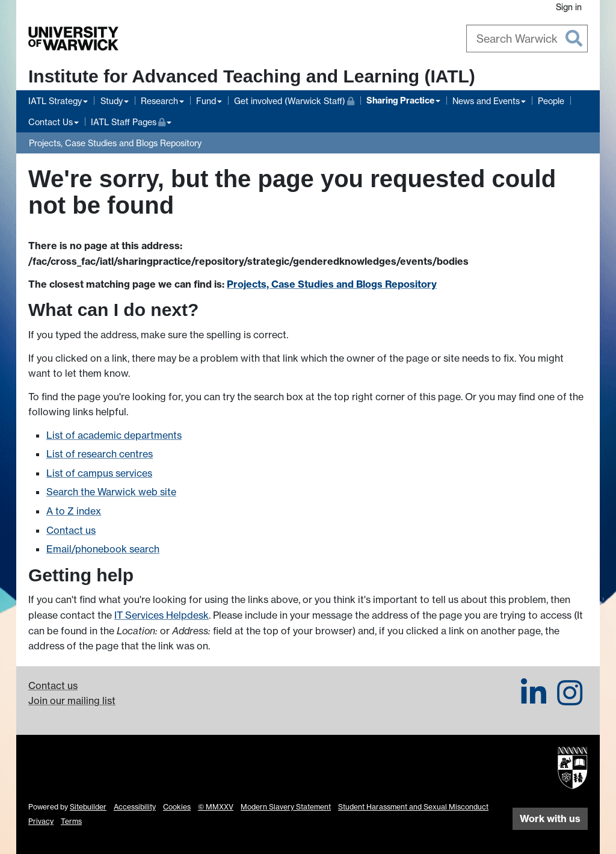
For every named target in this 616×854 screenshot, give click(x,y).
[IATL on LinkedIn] (534, 700)
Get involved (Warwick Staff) (294, 99)
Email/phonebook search (102, 549)
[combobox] (527, 38)
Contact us (71, 530)
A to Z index (73, 511)
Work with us (550, 818)
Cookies (177, 806)
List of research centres (99, 454)
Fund (206, 101)
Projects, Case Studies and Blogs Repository (115, 143)
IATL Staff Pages (131, 120)
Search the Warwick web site (111, 492)
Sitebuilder (88, 806)
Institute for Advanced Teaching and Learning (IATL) (251, 76)
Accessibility (135, 806)
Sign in (569, 7)
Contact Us (50, 122)
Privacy (41, 821)
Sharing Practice (400, 100)
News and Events (486, 101)
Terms (71, 821)
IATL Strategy (55, 101)
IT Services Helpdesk (161, 615)
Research (159, 101)
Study (111, 101)
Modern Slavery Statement (286, 806)
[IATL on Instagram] (570, 700)
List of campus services (99, 473)
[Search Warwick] (527, 38)
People (551, 101)
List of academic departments (114, 435)
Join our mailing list (72, 701)
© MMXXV (215, 806)
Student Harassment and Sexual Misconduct (413, 806)
